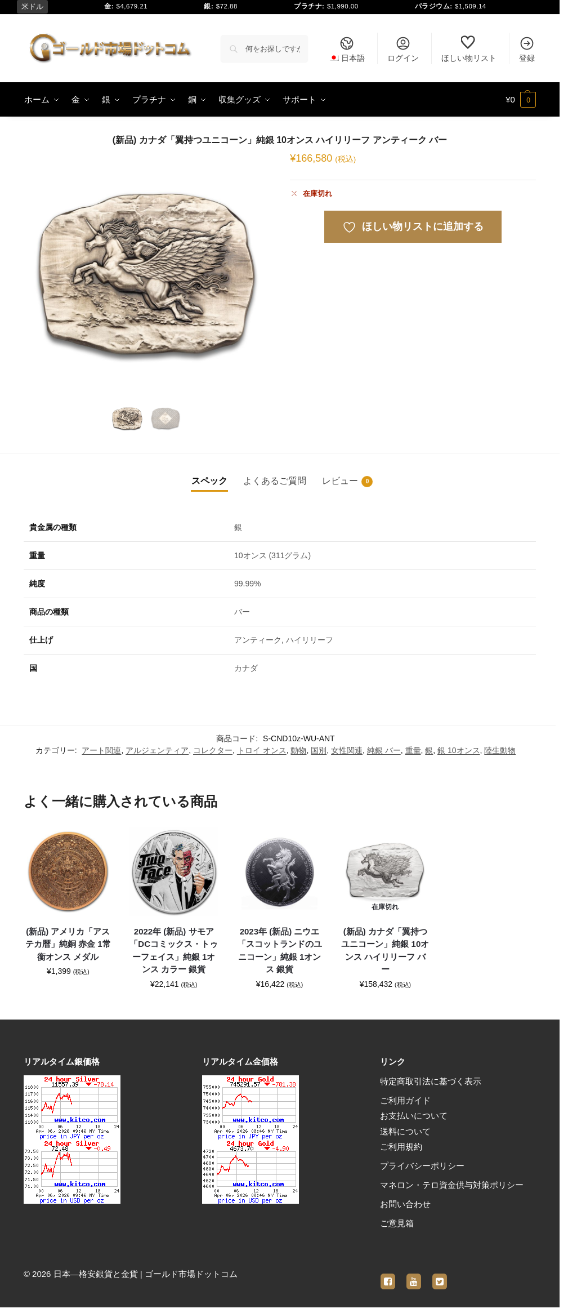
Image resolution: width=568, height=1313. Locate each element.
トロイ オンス (262, 750)
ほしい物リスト (469, 49)
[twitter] (439, 1274)
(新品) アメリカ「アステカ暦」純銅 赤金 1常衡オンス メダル (68, 944)
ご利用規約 (401, 1146)
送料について (405, 1131)
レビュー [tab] (347, 481)
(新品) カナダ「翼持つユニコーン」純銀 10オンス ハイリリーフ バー (385, 950)
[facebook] (388, 1274)
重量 (413, 750)
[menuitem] (347, 48)
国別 (319, 750)
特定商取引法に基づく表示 (430, 1081)
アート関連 (101, 750)
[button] (521, 100)
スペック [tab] (209, 481)
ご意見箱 (397, 1223)
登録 (527, 49)
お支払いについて (414, 1115)
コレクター (212, 750)
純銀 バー (384, 750)
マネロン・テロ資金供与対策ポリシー (452, 1185)
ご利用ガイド (405, 1100)
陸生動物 (500, 750)
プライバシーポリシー (422, 1165)
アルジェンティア (157, 750)
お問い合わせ (405, 1204)
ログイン (403, 49)
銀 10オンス (458, 750)
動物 (298, 750)
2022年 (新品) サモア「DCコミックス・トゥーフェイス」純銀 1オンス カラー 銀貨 (173, 950)
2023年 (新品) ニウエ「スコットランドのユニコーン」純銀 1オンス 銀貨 (280, 950)
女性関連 (347, 750)
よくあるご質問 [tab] (274, 481)
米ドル (32, 6)
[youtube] (413, 1274)
